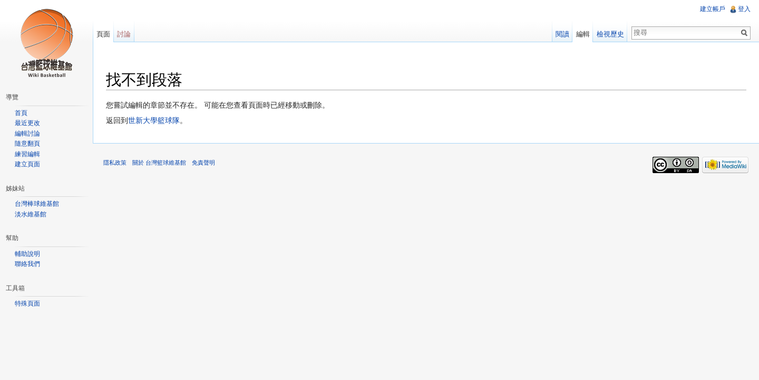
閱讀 (562, 34)
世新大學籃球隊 (154, 120)
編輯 (583, 34)
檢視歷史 (610, 34)
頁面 (103, 34)
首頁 (21, 113)
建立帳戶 (712, 9)
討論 (124, 34)
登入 (744, 9)
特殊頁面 (27, 303)
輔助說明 (27, 254)
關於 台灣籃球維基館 (159, 162)
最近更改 (27, 123)
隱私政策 (114, 162)
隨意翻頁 (27, 143)
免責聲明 (203, 162)
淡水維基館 (30, 214)
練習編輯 (27, 154)
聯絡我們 (27, 264)
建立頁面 (27, 164)
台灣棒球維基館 (37, 203)
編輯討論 (27, 133)
